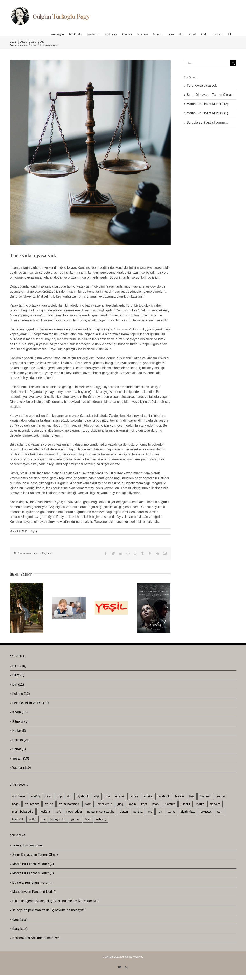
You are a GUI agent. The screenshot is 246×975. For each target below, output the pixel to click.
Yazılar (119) (21, 767)
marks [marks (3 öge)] (200, 804)
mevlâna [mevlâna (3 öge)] (44, 811)
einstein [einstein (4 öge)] (120, 796)
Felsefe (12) (21, 693)
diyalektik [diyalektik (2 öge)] (83, 796)
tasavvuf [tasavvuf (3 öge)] (17, 819)
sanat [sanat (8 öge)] (171, 811)
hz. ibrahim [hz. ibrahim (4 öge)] (32, 804)
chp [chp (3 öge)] (59, 796)
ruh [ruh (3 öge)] (160, 811)
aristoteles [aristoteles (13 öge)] (19, 796)
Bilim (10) (19, 666)
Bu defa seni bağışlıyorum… (207, 122)
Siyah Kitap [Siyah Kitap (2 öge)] (187, 811)
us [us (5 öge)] (43, 819)
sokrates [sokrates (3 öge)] (206, 811)
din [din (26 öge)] (69, 796)
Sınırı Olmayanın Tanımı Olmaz (210, 94)
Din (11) (18, 684)
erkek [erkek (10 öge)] (134, 796)
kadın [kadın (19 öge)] (132, 804)
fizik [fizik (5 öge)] (191, 796)
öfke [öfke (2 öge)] (88, 819)
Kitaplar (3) (20, 721)
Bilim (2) (18, 675)
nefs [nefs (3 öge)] (58, 811)
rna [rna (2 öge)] (150, 811)
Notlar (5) (19, 730)
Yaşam (33, 531)
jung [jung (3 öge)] (120, 804)
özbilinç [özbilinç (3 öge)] (101, 819)
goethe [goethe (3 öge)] (220, 796)
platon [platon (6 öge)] (124, 811)
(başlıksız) (19, 919)
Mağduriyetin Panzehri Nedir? (34, 891)
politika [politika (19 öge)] (138, 811)
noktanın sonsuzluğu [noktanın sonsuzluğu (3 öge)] (100, 811)
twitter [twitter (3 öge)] (32, 819)
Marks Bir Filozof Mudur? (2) (207, 104)
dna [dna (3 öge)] (107, 796)
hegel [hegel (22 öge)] (15, 804)
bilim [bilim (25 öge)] (48, 796)
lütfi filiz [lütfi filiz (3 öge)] (185, 804)
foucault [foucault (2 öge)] (205, 796)
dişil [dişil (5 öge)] (96, 796)
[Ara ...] (207, 63)
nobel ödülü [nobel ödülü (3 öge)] (74, 811)
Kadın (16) (20, 712)
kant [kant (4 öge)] (144, 804)
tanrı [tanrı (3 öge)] (220, 811)
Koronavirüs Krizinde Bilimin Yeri (36, 938)
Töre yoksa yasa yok (202, 85)
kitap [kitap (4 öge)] (155, 804)
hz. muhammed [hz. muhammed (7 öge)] (69, 804)
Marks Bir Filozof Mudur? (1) (207, 113)
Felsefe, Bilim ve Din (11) (30, 703)
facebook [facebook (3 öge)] (164, 796)
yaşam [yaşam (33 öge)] (75, 819)
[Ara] (229, 34)
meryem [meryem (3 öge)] (215, 804)
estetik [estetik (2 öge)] (147, 796)
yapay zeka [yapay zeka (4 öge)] (57, 819)
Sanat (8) (19, 749)
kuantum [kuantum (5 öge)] (169, 804)
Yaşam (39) (20, 758)
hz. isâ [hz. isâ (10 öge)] (49, 804)
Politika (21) (21, 740)
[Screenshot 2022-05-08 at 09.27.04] (90, 152)
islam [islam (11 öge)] (88, 804)
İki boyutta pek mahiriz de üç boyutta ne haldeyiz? (48, 910)
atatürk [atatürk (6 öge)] (35, 796)
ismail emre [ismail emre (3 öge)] (104, 804)
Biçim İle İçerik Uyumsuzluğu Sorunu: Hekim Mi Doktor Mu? (55, 901)
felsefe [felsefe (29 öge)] (179, 796)
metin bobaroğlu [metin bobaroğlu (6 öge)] (22, 811)
